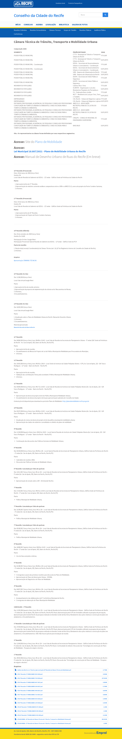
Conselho (28, 24)
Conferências (18, 34)
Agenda (39, 24)
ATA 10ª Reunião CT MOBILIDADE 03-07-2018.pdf (30, 707)
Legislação (51, 24)
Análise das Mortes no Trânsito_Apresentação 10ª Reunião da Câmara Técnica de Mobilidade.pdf (44, 670)
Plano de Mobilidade (48, 142)
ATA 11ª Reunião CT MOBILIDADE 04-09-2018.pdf (30, 711)
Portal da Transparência (75, 3)
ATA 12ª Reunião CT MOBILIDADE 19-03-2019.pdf (30, 715)
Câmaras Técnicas (55, 30)
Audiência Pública (100, 30)
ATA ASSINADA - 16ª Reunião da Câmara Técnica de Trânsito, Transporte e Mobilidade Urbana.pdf (44, 719)
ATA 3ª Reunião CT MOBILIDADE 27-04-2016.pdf (30, 678)
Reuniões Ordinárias (20, 30)
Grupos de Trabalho (70, 30)
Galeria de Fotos (80, 24)
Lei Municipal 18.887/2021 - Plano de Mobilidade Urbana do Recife (50, 151)
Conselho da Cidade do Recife (39, 15)
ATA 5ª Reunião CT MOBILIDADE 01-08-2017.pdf (30, 686)
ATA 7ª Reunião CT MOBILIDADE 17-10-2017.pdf (30, 694)
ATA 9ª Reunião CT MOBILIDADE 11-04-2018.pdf (30, 703)
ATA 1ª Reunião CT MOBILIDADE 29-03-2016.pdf (30, 674)
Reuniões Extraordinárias (38, 30)
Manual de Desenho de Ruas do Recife (24, 327)
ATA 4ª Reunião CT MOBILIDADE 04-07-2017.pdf (30, 682)
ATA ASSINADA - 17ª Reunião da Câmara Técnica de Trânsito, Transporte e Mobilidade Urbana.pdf (44, 723)
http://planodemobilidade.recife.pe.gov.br (75, 401)
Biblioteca (64, 24)
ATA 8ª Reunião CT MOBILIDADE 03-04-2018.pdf (30, 699)
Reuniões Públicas (85, 30)
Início (18, 24)
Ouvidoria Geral (60, 3)
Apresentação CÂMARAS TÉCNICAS (25, 260)
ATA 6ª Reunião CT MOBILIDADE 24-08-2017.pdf (30, 690)
